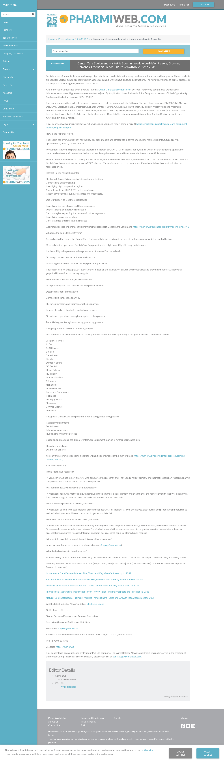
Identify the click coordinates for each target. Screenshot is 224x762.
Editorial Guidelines (13, 116)
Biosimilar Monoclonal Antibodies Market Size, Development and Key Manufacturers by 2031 (95, 579)
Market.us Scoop (95, 603)
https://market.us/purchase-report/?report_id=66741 (161, 226)
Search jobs (164, 51)
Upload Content (203, 4)
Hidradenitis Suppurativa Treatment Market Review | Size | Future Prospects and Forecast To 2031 (97, 591)
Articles (7, 61)
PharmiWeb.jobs (57, 717)
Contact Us (54, 725)
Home (51, 38)
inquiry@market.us (111, 545)
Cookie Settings (180, 753)
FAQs (5, 100)
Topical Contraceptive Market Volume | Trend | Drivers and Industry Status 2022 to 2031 (92, 585)
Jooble (117, 717)
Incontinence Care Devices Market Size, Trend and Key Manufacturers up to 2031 (88, 573)
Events (20, 69)
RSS (83, 725)
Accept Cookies (207, 753)
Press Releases (66, 38)
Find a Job (184, 4)
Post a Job (169, 4)
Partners (7, 29)
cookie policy (147, 750)
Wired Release (68, 686)
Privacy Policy (88, 721)
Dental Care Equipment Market (115, 89)
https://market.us (65, 646)
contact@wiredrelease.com (127, 656)
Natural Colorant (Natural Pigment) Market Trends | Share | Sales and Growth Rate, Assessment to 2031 (100, 597)
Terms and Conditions (92, 717)
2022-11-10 (83, 38)
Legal (20, 124)
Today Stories (10, 37)
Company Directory (13, 53)
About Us (53, 721)
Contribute (8, 108)
